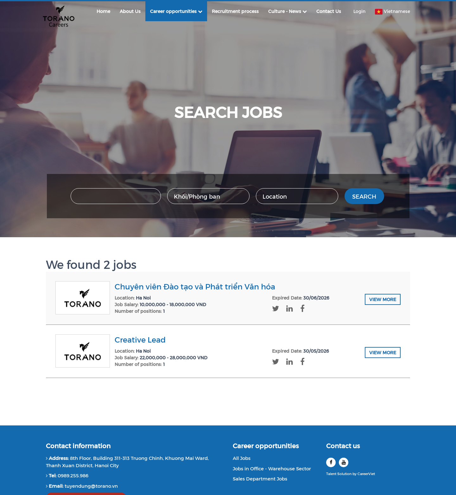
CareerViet (366, 473)
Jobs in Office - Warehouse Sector (272, 468)
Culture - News (287, 11)
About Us (130, 11)
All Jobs (241, 458)
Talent (331, 473)
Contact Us (328, 11)
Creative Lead (140, 339)
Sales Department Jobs (260, 478)
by (355, 473)
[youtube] (343, 462)
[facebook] (331, 462)
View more (382, 299)
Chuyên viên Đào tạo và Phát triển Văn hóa (195, 286)
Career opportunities (176, 11)
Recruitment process (235, 11)
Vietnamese (392, 11)
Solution (344, 473)
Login (359, 11)
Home (103, 11)
